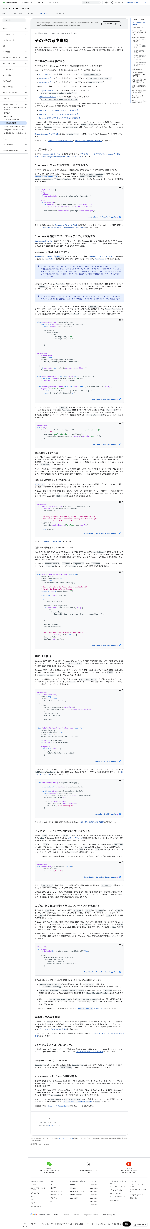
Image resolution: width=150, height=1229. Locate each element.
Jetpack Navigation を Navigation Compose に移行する (61, 157)
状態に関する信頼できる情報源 (92, 822)
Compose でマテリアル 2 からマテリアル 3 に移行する (59, 118)
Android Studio (132, 2)
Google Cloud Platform (90, 1215)
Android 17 (94, 1185)
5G (51, 1201)
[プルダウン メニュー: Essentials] (32, 2)
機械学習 (53, 1188)
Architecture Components (49, 256)
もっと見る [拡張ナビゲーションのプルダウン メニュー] (52, 2)
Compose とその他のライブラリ (101, 256)
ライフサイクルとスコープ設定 (53, 266)
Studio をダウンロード (117, 1197)
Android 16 (94, 1188)
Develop (6, 8)
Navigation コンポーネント (52, 154)
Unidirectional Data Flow (44, 241)
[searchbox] (14, 20)
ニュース (33, 1200)
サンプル (30, 13)
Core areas (18, 8)
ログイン (145, 2)
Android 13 (93, 1198)
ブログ (33, 1203)
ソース (33, 1196)
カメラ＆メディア (56, 1195)
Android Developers (41, 33)
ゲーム (52, 1185)
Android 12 (94, 1201)
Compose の (59, 1106)
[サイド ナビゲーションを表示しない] (25, 1225)
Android (33, 1185)
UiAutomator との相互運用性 (75, 228)
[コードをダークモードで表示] (120, 187)
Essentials (25, 2)
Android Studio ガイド (117, 1187)
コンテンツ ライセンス (66, 1138)
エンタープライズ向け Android (38, 1189)
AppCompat (43, 74)
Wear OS (73, 1188)
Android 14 (94, 1195)
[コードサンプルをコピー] (122, 187)
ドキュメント (75, 33)
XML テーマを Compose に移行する (88, 141)
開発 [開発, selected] (39, 2)
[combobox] (92, 2)
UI (28, 8)
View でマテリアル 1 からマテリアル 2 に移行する (57, 110)
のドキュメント (91, 1008)
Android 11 (93, 1205)
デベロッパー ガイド (117, 1190)
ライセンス (45, 1224)
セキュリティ (35, 1193)
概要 (4, 13)
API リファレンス (115, 1193)
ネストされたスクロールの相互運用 (89, 1052)
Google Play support (136, 1195)
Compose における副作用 (52, 542)
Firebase (76, 1215)
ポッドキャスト (36, 1206)
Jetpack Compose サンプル (45, 134)
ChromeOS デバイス (77, 1191)
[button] (12, 28)
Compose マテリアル (47, 91)
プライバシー (54, 1198)
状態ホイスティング (75, 838)
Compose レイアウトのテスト (66, 225)
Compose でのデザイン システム (60, 141)
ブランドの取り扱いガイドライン (62, 1224)
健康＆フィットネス (57, 1191)
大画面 (72, 1185)
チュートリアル (16, 13)
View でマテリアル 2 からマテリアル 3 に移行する (57, 114)
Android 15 (94, 1191)
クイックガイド (59, 13)
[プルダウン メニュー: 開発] (43, 2)
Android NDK (114, 1200)
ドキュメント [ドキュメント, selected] (43, 13)
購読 (126, 1224)
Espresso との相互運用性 (52, 228)
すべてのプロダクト (109, 1215)
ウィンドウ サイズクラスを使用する (53, 1029)
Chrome (66, 1215)
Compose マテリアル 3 (47, 97)
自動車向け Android (76, 1195)
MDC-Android (44, 78)
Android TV (74, 1198)
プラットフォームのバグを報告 (138, 1185)
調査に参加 (133, 1198)
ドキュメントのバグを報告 (138, 1190)
